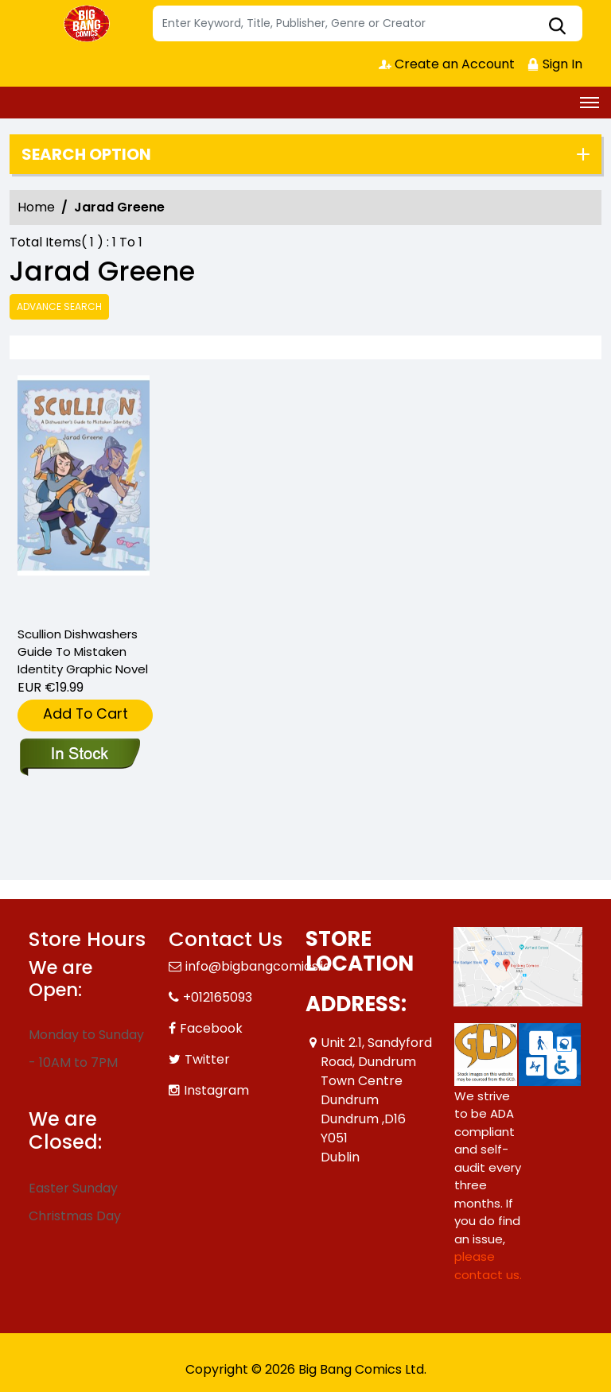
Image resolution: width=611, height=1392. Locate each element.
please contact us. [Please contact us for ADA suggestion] (488, 1265)
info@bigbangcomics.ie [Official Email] (258, 966)
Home (36, 207)
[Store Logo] (88, 24)
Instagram (216, 1090)
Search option (86, 154)
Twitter (207, 1059)
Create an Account (447, 64)
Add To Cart (85, 713)
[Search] (367, 23)
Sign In (554, 64)
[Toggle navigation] (589, 102)
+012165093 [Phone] (217, 997)
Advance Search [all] (59, 306)
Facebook (211, 1028)
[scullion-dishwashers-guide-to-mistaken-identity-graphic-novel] (84, 493)
